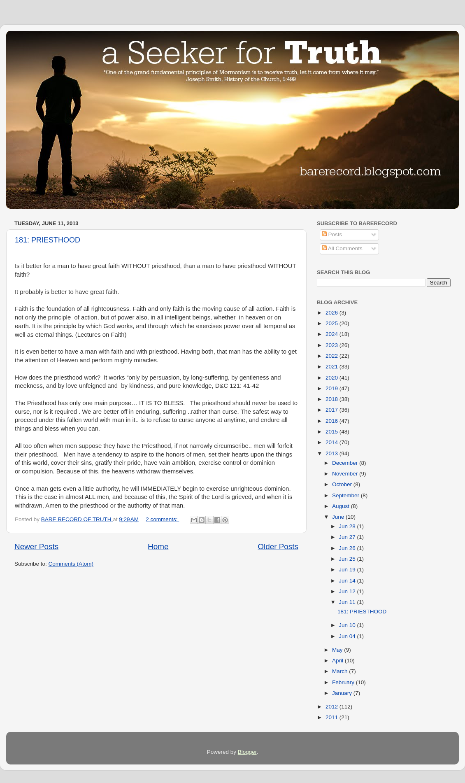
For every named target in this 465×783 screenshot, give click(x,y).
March (340, 671)
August (341, 506)
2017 (332, 410)
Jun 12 (348, 591)
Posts (332, 234)
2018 (332, 399)
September (346, 495)
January (342, 693)
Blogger (247, 752)
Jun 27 (348, 537)
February (344, 682)
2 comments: (162, 519)
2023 (332, 345)
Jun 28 (348, 526)
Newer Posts (36, 546)
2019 (332, 388)
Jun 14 (348, 581)
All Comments (342, 248)
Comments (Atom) (71, 564)
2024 (332, 334)
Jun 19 (348, 569)
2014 (332, 442)
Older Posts (278, 546)
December (345, 463)
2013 (332, 453)
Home (158, 546)
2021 (332, 367)
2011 (332, 717)
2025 (332, 323)
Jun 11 (348, 602)
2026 (332, 313)
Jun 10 (348, 625)
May (338, 650)
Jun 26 (348, 548)
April (338, 660)
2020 (332, 378)
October (342, 484)
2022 (332, 356)
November (345, 474)
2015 (332, 432)
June (339, 517)
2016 (332, 421)
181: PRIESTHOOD (47, 240)
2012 (332, 707)
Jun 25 (348, 559)
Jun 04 (348, 636)
